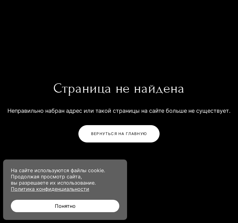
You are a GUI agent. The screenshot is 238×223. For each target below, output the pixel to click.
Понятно (65, 206)
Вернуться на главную (119, 133)
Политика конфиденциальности (50, 189)
